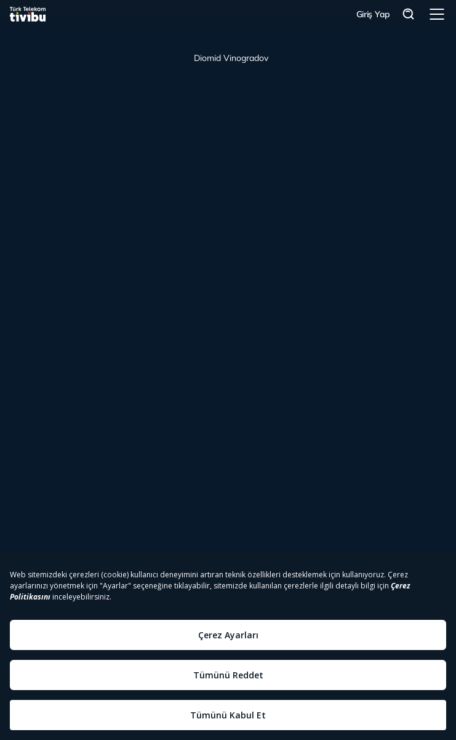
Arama (408, 14)
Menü (437, 14)
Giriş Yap (373, 14)
